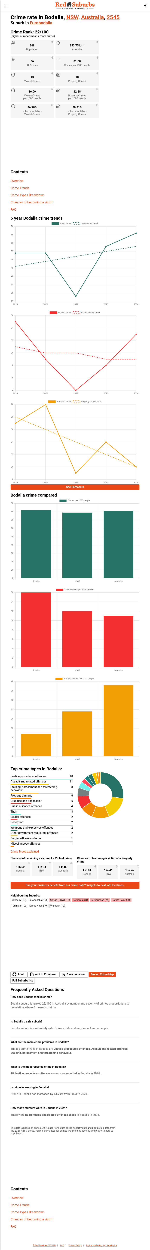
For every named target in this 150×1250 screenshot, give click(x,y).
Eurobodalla (41, 22)
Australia (92, 17)
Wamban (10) (57, 906)
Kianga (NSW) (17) (60, 901)
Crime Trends (20, 188)
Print (21, 975)
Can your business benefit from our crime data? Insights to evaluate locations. (75, 886)
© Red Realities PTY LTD (44, 1246)
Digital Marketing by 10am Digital (101, 1246)
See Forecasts (75, 487)
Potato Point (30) (121, 901)
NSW (72, 17)
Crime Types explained (25, 852)
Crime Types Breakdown (28, 195)
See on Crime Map (102, 975)
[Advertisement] (75, 145)
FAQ (13, 209)
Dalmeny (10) (18, 901)
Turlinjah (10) (18, 906)
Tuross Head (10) (38, 906)
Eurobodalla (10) (38, 901)
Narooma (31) (80, 901)
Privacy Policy (75, 1246)
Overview (17, 181)
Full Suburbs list (22, 981)
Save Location (76, 975)
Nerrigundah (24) (100, 901)
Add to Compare (45, 975)
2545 (113, 17)
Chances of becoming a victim (32, 202)
